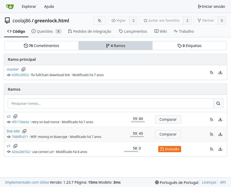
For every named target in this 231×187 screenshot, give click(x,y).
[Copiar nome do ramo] (23, 69)
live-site (13, 131)
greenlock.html (52, 20)
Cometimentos (41, 45)
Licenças (209, 182)
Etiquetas (189, 45)
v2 (9, 116)
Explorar (29, 6)
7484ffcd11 (20, 137)
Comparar (168, 119)
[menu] (220, 72)
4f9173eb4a (20, 122)
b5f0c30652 (20, 75)
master (13, 69)
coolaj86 (21, 20)
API (223, 182)
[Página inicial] (10, 6)
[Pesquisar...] (218, 103)
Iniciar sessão (211, 6)
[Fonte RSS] (99, 20)
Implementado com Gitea (27, 182)
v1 (9, 145)
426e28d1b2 (21, 152)
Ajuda (49, 6)
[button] (211, 72)
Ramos (116, 45)
